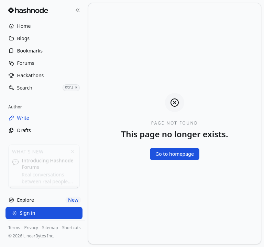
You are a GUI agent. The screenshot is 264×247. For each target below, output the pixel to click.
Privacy (31, 228)
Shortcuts (71, 228)
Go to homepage (174, 154)
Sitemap (50, 228)
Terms (14, 228)
